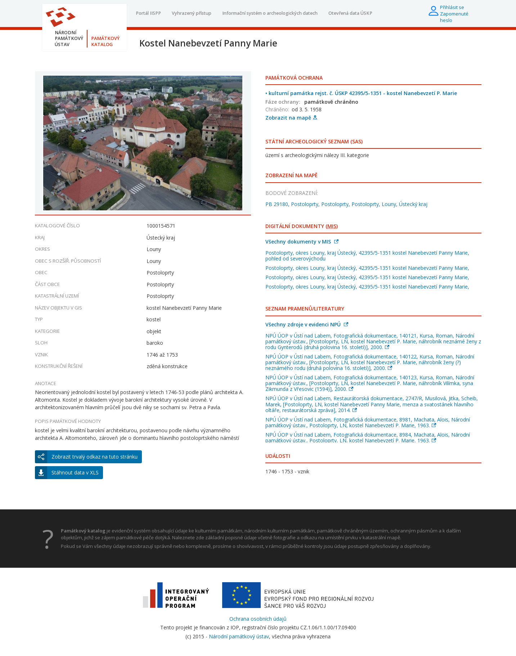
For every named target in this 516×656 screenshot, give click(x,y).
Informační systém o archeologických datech (270, 13)
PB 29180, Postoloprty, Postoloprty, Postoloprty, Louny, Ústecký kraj (346, 204)
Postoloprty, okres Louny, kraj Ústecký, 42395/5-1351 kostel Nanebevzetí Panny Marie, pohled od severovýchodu (367, 255)
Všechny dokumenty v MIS (301, 241)
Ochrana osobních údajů (258, 618)
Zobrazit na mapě (291, 117)
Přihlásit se (452, 7)
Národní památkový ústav (239, 636)
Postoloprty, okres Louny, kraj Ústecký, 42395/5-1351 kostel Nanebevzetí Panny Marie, (367, 267)
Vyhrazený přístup (191, 13)
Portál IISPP (148, 13)
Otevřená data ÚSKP (350, 13)
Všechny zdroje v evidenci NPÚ (306, 324)
